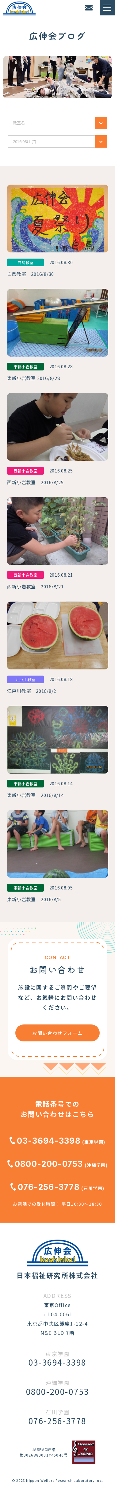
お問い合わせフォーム (57, 1033)
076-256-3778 (45, 1187)
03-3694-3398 (45, 1141)
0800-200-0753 (45, 1164)
